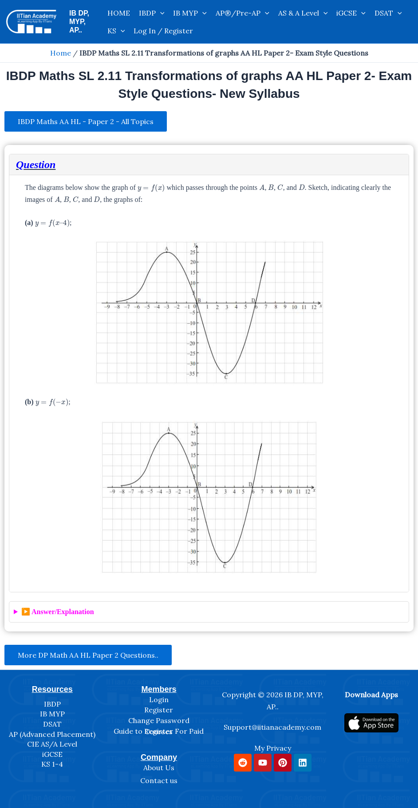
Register (158, 709)
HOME (118, 12)
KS (116, 30)
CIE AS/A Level (52, 744)
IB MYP (190, 13)
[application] (160, 13)
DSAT (388, 13)
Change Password (158, 720)
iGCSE (351, 13)
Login (159, 699)
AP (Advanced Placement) (52, 734)
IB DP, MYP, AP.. (79, 21)
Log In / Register (163, 30)
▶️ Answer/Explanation (57, 611)
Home (60, 52)
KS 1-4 (52, 764)
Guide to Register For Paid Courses (159, 731)
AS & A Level (303, 13)
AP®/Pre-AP (242, 13)
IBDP (152, 13)
